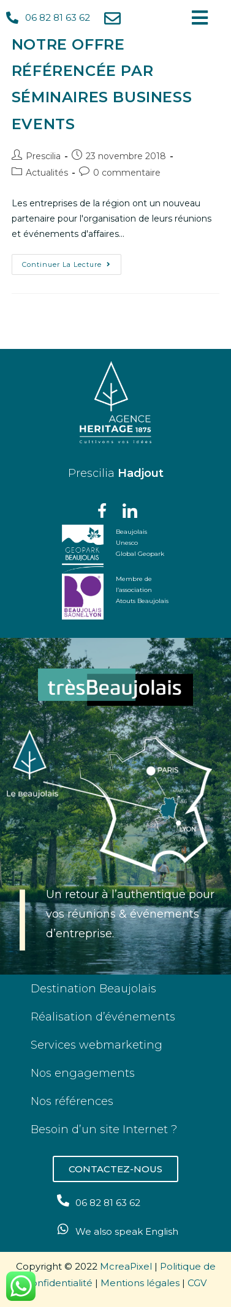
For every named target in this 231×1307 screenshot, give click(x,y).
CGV (196, 1283)
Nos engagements (83, 1073)
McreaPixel (126, 1266)
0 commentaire (127, 172)
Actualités (47, 172)
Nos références (72, 1101)
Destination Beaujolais (93, 988)
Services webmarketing (96, 1045)
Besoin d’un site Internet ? (104, 1129)
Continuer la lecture (71, 261)
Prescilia (43, 156)
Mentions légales (140, 1283)
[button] (115, 1169)
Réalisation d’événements (103, 1017)
